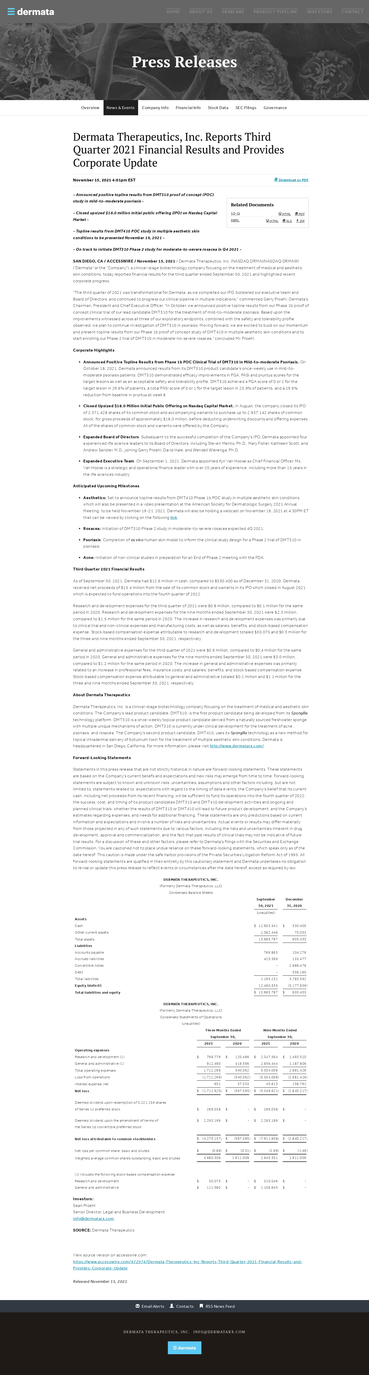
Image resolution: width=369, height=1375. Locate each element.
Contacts (185, 1306)
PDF (300, 214)
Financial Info (188, 107)
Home (173, 11)
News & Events (121, 107)
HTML (285, 214)
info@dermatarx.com (93, 1218)
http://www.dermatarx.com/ (237, 745)
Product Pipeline (276, 11)
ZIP (300, 220)
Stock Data (218, 107)
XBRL (235, 220)
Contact (353, 11)
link (173, 517)
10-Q (235, 213)
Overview (90, 107)
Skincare (233, 11)
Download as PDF (291, 180)
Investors (320, 11)
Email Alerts (153, 1306)
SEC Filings (246, 107)
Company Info (155, 107)
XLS (287, 220)
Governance (275, 107)
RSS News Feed (220, 1306)
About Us (201, 11)
